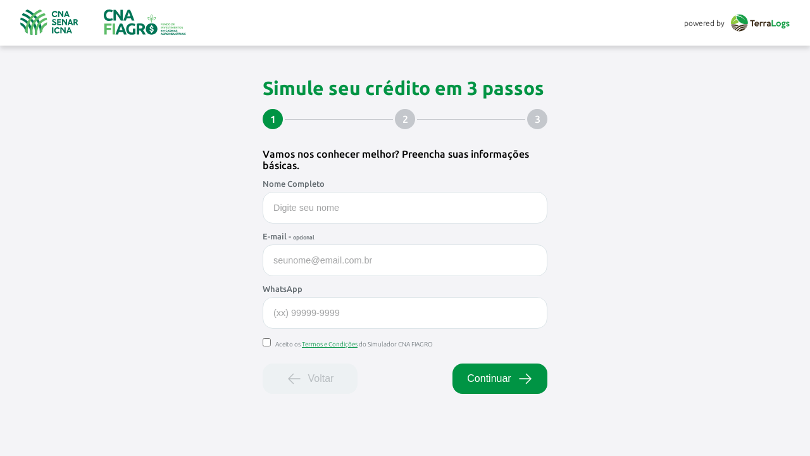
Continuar (499, 378)
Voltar (310, 378)
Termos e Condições (330, 344)
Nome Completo (294, 183)
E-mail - (289, 236)
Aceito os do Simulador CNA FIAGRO (348, 344)
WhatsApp (282, 288)
